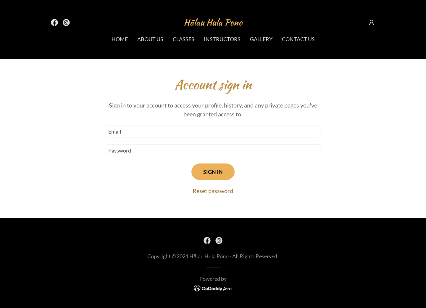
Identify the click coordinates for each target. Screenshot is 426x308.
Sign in (213, 172)
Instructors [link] (222, 39)
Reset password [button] (213, 190)
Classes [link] (183, 39)
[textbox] (213, 131)
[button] (371, 22)
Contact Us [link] (298, 39)
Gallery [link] (261, 39)
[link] (54, 22)
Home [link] (120, 39)
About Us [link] (150, 39)
